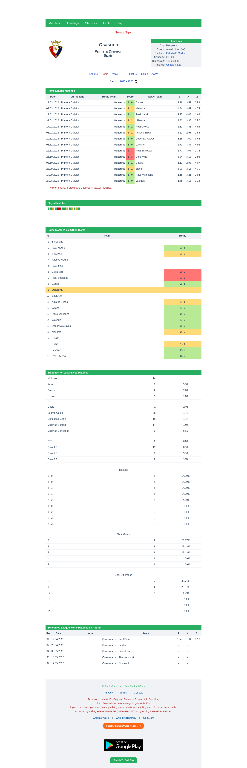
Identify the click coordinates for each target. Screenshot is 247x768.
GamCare (148, 718)
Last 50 (133, 74)
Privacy (108, 692)
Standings (72, 23)
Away (115, 74)
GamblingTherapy (126, 718)
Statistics (91, 23)
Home (144, 74)
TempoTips (123, 32)
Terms (123, 692)
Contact (138, 692)
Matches (54, 23)
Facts (106, 23)
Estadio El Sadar (175, 53)
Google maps (173, 64)
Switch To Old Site (123, 760)
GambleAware (101, 718)
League (93, 74)
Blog (119, 23)
